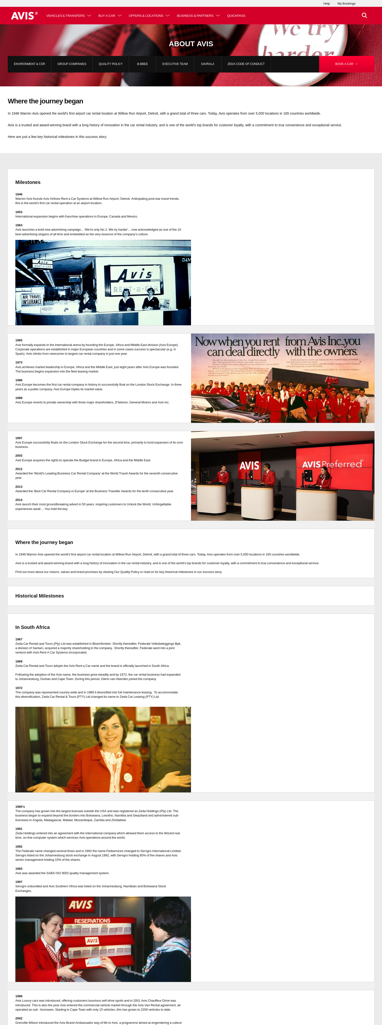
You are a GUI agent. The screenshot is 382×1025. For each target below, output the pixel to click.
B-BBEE (142, 64)
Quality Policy (111, 64)
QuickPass (238, 15)
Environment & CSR (29, 64)
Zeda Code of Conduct (246, 64)
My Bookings (347, 3)
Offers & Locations (147, 15)
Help (327, 3)
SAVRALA (207, 64)
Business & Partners (196, 15)
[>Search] (363, 15)
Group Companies (71, 64)
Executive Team (175, 64)
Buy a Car (108, 15)
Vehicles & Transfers (67, 15)
